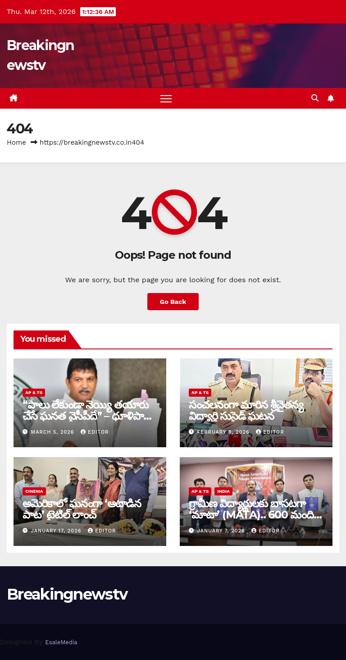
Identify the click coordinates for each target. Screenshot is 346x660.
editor (95, 432)
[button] (315, 98)
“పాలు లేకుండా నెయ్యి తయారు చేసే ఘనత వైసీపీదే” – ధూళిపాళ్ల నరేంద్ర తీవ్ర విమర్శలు (86, 416)
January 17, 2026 (57, 531)
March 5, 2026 (54, 432)
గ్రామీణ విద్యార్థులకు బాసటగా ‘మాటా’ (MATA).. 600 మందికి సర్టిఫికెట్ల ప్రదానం (254, 514)
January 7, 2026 (222, 531)
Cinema (34, 491)
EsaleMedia (61, 642)
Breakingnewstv (67, 594)
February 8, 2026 (224, 432)
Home (16, 142)
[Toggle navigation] (166, 98)
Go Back (173, 301)
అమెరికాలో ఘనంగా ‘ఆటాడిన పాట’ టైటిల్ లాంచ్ (82, 509)
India (223, 491)
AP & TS (33, 392)
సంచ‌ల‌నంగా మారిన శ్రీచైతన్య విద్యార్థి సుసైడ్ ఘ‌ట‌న (246, 410)
